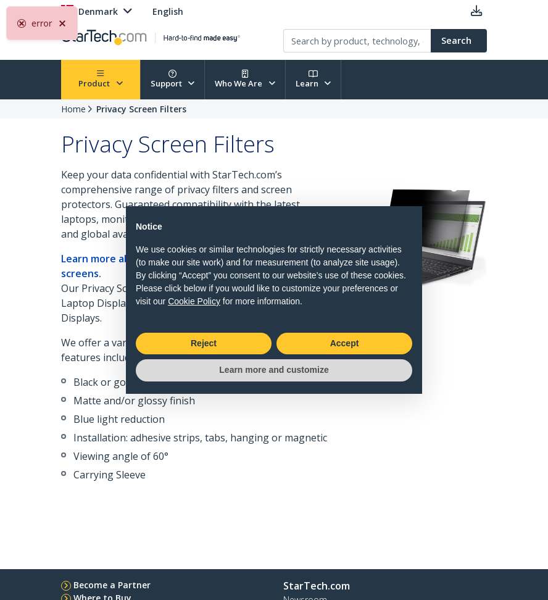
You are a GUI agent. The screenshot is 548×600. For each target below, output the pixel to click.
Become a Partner (112, 585)
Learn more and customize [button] (273, 370)
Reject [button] (204, 343)
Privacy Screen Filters (141, 109)
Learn (313, 79)
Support (173, 79)
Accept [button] (344, 343)
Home (73, 109)
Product (100, 79)
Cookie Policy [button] (194, 301)
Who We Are (245, 79)
